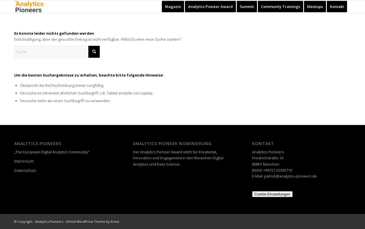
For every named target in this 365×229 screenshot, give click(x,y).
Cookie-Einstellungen (272, 194)
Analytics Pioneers (49, 221)
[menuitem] (173, 6)
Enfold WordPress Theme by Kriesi (92, 221)
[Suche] (57, 52)
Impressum (24, 161)
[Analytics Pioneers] (29, 6)
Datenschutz (25, 170)
